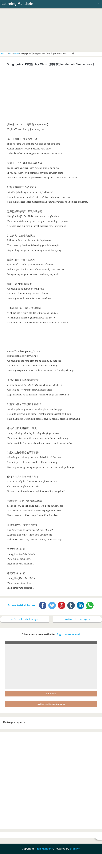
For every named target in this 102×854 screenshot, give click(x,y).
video (16, 53)
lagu (11, 53)
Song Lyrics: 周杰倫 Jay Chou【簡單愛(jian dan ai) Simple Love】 (51, 64)
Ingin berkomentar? (68, 634)
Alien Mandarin (44, 848)
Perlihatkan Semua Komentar (51, 704)
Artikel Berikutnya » (77, 619)
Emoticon (51, 693)
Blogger (74, 848)
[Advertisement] (51, 29)
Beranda (4, 53)
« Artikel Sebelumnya (24, 619)
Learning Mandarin (17, 4)
